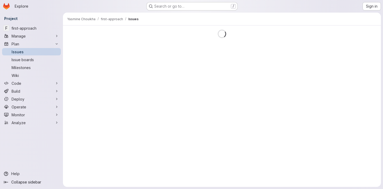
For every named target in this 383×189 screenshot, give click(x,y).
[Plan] (31, 44)
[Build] (31, 91)
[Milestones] (31, 67)
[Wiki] (31, 75)
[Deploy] (31, 99)
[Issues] (31, 51)
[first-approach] (31, 28)
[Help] (31, 173)
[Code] (31, 83)
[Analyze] (31, 122)
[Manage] (31, 36)
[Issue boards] (31, 59)
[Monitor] (31, 114)
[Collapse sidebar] (31, 182)
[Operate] (31, 107)
